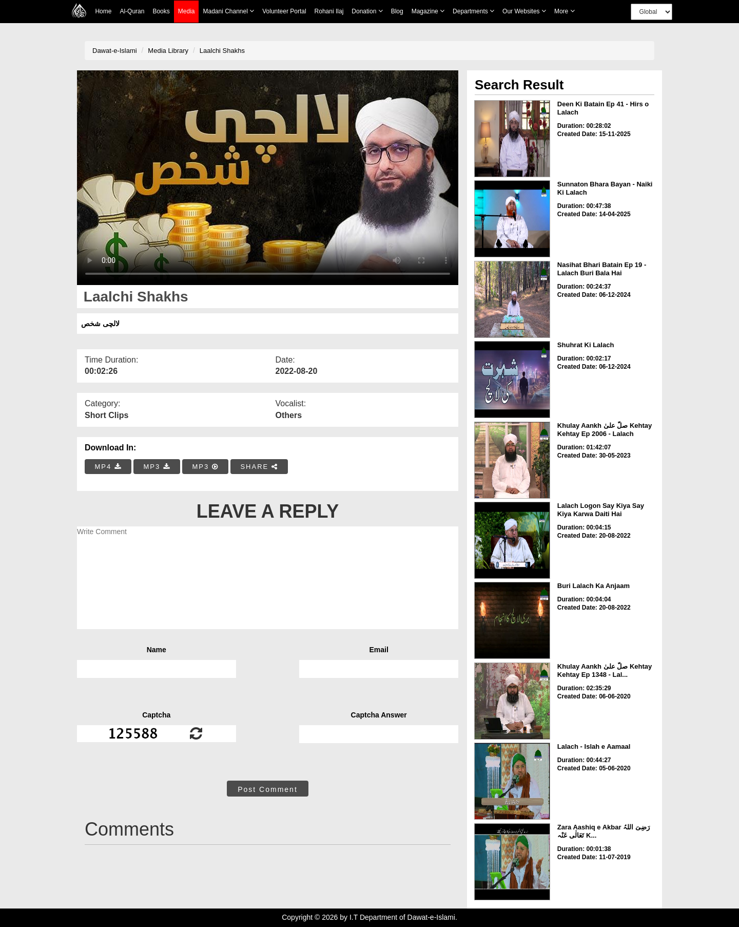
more (564, 11)
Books (160, 11)
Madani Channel (228, 11)
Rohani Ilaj (329, 11)
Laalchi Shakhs (222, 50)
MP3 (156, 466)
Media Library (168, 50)
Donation (367, 11)
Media (186, 12)
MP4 (108, 466)
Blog (397, 11)
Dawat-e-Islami (114, 50)
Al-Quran (132, 11)
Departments (473, 11)
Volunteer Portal (284, 11)
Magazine (428, 11)
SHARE (259, 466)
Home (103, 11)
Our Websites (524, 11)
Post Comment (268, 789)
